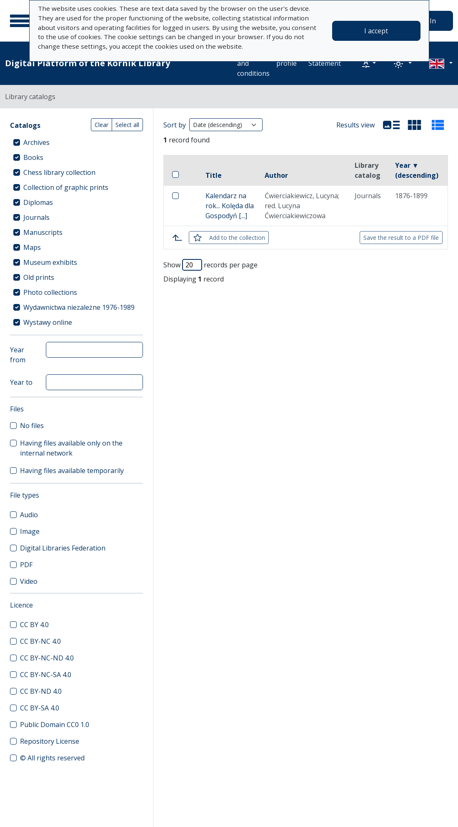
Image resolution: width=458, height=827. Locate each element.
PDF (26, 564)
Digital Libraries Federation (62, 548)
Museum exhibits (50, 262)
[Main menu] (20, 20)
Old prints (38, 277)
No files (32, 425)
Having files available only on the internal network (71, 448)
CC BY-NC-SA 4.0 (45, 674)
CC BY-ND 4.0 (41, 691)
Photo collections (50, 292)
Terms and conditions (253, 63)
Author (276, 175)
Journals (36, 217)
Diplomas (38, 202)
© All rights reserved (52, 757)
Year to (21, 382)
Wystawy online (47, 322)
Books (33, 157)
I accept (376, 30)
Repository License (49, 741)
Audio (29, 514)
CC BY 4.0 (34, 624)
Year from (17, 354)
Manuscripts (43, 232)
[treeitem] (76, 142)
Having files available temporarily (72, 470)
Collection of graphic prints (65, 187)
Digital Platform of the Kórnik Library (87, 63)
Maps (32, 247)
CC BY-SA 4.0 (39, 707)
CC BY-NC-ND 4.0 (47, 658)
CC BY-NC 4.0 (40, 641)
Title (213, 175)
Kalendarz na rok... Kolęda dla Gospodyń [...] (229, 205)
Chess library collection (59, 172)
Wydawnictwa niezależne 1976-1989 (79, 307)
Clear (101, 125)
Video (29, 581)
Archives (36, 142)
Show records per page (210, 265)
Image (30, 531)
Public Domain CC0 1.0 (54, 724)
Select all (127, 125)
